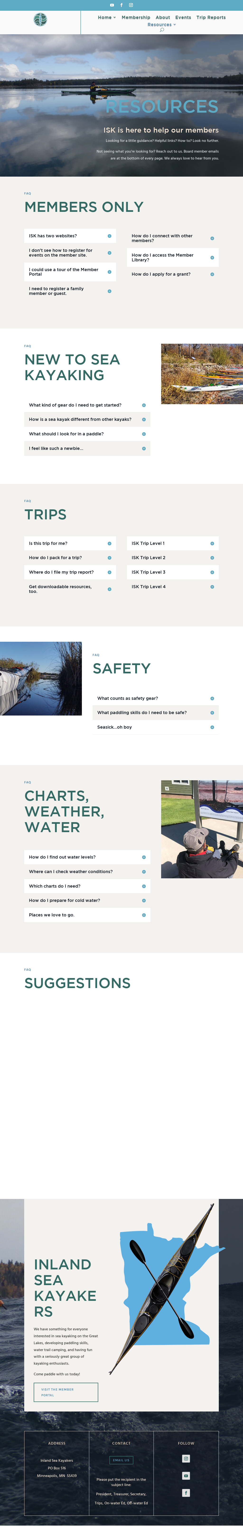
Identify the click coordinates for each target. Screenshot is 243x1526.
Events (183, 17)
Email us (121, 1460)
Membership (136, 17)
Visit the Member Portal (57, 1392)
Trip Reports (211, 17)
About (163, 17)
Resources (160, 25)
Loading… (113, 1082)
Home (105, 17)
